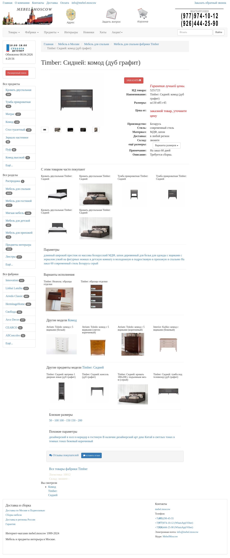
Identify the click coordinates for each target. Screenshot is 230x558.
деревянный (131, 255)
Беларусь (84, 263)
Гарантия (10, 524)
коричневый (85, 441)
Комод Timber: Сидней (53, 491)
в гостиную (95, 437)
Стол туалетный (19, 129)
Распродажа (15, 180)
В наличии (109, 437)
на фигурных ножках (76, 259)
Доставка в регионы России (20, 519)
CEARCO (14, 327)
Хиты (103, 32)
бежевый (72, 441)
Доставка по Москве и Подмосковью (25, 510)
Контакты (38, 2)
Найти (218, 32)
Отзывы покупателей (64, 455)
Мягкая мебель (18, 212)
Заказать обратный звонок (210, 2)
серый (94, 263)
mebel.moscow (162, 509)
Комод (13, 121)
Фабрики (32, 32)
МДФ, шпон (115, 255)
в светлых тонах (163, 437)
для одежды (159, 255)
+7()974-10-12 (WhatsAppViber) (174, 523)
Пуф (11, 149)
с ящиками (173, 255)
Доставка (52, 2)
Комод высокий (18, 157)
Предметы (51, 32)
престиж (72, 255)
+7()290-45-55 (164, 518)
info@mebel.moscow (84, 2)
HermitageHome (18, 303)
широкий (60, 255)
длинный (49, 255)
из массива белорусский (93, 255)
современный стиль (66, 263)
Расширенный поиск (17, 73)
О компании (22, 2)
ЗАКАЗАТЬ (133, 80)
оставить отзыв (91, 455)
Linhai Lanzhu (17, 288)
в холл (71, 437)
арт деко (139, 437)
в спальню (174, 259)
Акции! (117, 32)
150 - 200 (76, 420)
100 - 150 (64, 420)
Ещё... (9, 165)
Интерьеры (71, 32)
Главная (7, 2)
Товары (14, 32)
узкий (59, 259)
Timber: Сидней (93, 367)
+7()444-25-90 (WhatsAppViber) (174, 527)
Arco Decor (16, 319)
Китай (148, 437)
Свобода (14, 311)
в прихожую (159, 259)
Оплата (64, 2)
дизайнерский (57, 437)
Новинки (88, 32)
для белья (145, 255)
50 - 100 (54, 420)
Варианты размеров (166, 145)
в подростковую (141, 259)
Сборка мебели (14, 515)
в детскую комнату (101, 259)
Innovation (15, 280)
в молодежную (122, 259)
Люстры (14, 256)
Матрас (13, 113)
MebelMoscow (170, 536)
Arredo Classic (17, 296)
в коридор (81, 437)
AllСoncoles (15, 335)
